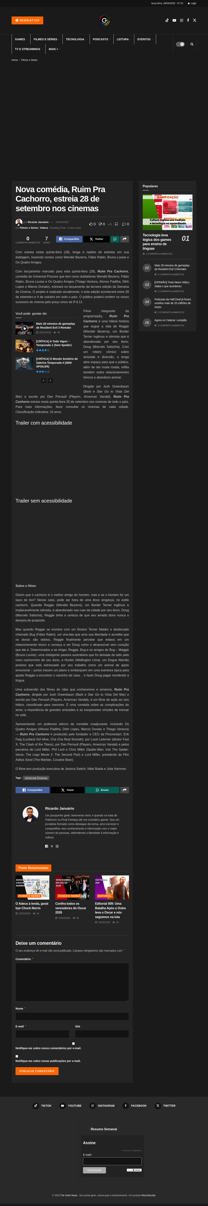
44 (36, 915)
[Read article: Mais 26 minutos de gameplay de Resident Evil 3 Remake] (24, 329)
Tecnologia (75, 39)
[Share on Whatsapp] (115, 239)
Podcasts (100, 39)
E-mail (21, 1028)
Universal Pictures (36, 778)
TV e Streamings (27, 49)
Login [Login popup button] (192, 3)
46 (76, 919)
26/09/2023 (62, 222)
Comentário (24, 961)
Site (77, 1028)
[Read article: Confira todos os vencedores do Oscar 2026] (72, 889)
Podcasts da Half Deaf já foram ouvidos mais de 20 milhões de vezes (173, 303)
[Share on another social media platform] (124, 239)
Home (15, 60)
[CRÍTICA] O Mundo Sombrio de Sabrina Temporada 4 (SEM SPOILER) (57, 363)
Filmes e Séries (45, 39)
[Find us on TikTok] (167, 20)
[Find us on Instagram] (181, 20)
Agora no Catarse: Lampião (171, 320)
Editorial (104, 897)
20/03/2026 (23, 915)
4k (56, 333)
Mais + (53, 49)
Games (20, 39)
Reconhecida (148, 1197)
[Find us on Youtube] (174, 20)
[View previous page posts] (43, 381)
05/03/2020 (43, 333)
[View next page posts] (50, 381)
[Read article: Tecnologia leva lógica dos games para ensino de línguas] (167, 212)
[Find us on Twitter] (194, 20)
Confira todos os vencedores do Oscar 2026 (70, 910)
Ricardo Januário (38, 222)
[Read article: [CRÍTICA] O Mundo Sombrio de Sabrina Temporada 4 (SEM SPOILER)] (24, 364)
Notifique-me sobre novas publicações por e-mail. (48, 1062)
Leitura (123, 39)
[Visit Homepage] (104, 21)
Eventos (144, 39)
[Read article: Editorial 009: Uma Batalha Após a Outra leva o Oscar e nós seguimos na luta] (112, 889)
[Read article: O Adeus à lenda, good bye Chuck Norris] (32, 889)
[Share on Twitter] (96, 239)
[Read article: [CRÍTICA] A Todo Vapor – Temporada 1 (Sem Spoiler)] (24, 346)
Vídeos (44, 227)
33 (115, 924)
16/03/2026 (62, 919)
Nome (21, 1010)
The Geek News (68, 1197)
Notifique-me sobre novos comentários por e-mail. (48, 1050)
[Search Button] (192, 44)
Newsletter (27, 20)
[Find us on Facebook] (188, 20)
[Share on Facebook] (69, 239)
